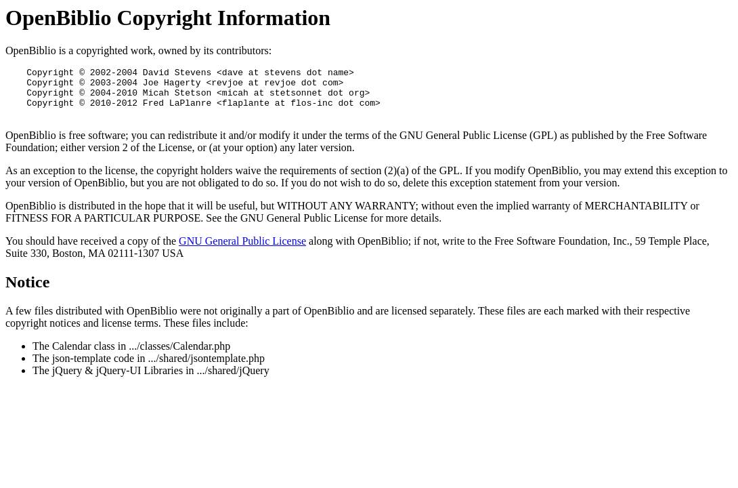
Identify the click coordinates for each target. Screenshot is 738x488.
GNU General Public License (242, 251)
